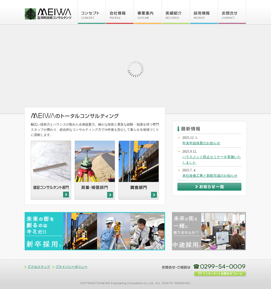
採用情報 (204, 12)
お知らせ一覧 (209, 187)
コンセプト (91, 12)
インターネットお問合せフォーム (220, 274)
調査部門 (139, 170)
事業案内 (148, 12)
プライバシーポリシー (71, 267)
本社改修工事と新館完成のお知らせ (209, 176)
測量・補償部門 (95, 170)
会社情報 (120, 12)
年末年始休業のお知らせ (201, 143)
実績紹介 (176, 12)
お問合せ (232, 12)
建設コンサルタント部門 (51, 170)
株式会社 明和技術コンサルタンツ (48, 13)
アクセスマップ (39, 267)
